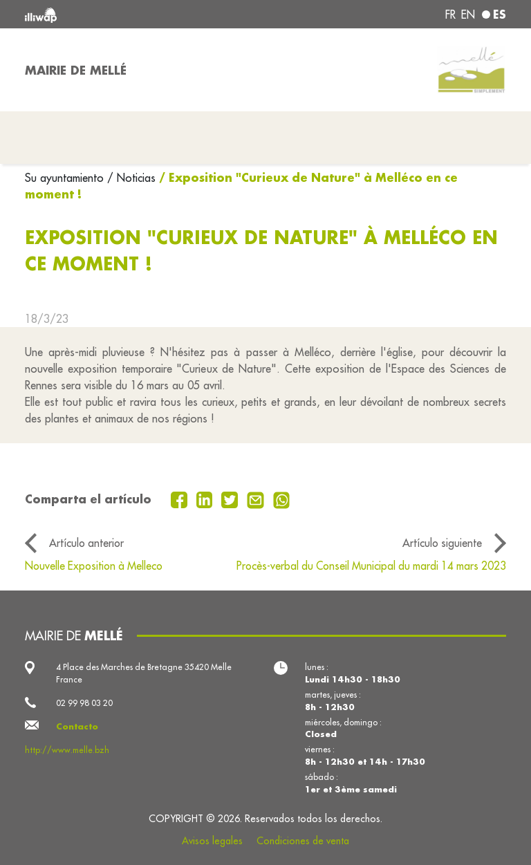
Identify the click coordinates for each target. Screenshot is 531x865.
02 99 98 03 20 (84, 703)
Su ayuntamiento (66, 178)
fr (450, 14)
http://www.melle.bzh (67, 750)
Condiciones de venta (303, 841)
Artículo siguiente (442, 543)
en (468, 14)
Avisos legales (212, 841)
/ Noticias (131, 178)
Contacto (77, 726)
